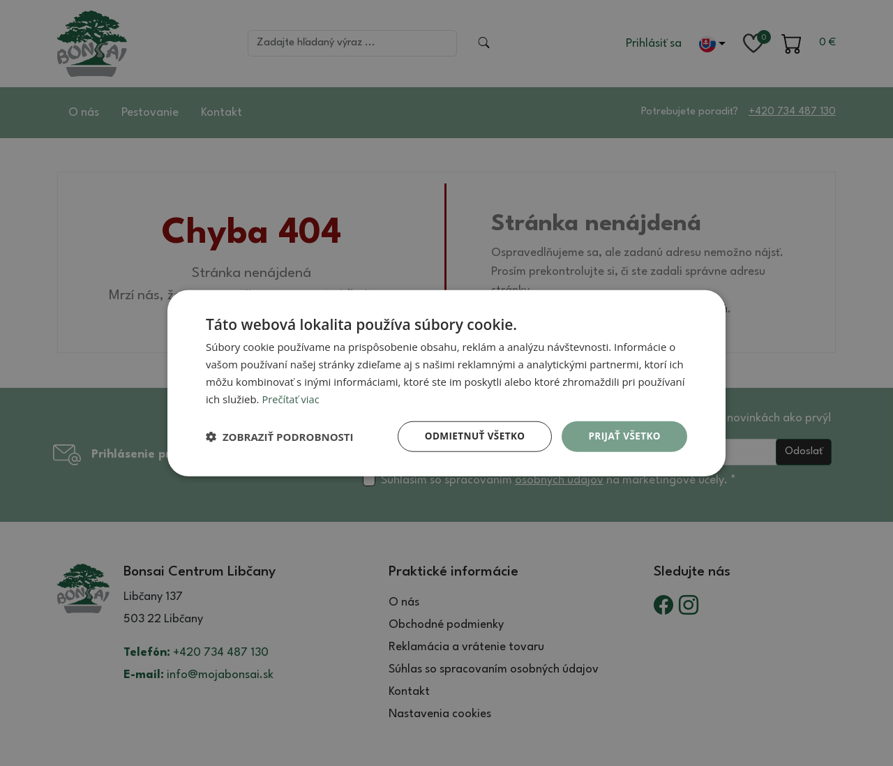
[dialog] (446, 383)
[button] (280, 436)
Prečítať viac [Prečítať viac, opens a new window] (291, 398)
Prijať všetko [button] (623, 435)
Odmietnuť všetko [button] (471, 435)
